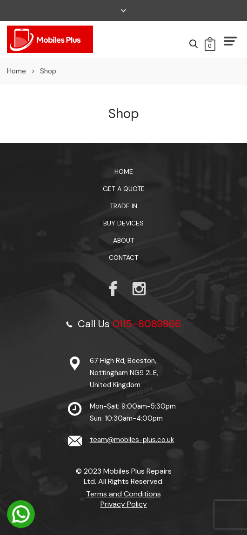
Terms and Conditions (123, 494)
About (123, 240)
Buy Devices (123, 223)
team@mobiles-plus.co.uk (132, 439)
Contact (123, 257)
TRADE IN (123, 206)
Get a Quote (124, 189)
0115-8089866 (147, 323)
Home (16, 71)
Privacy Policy (123, 504)
